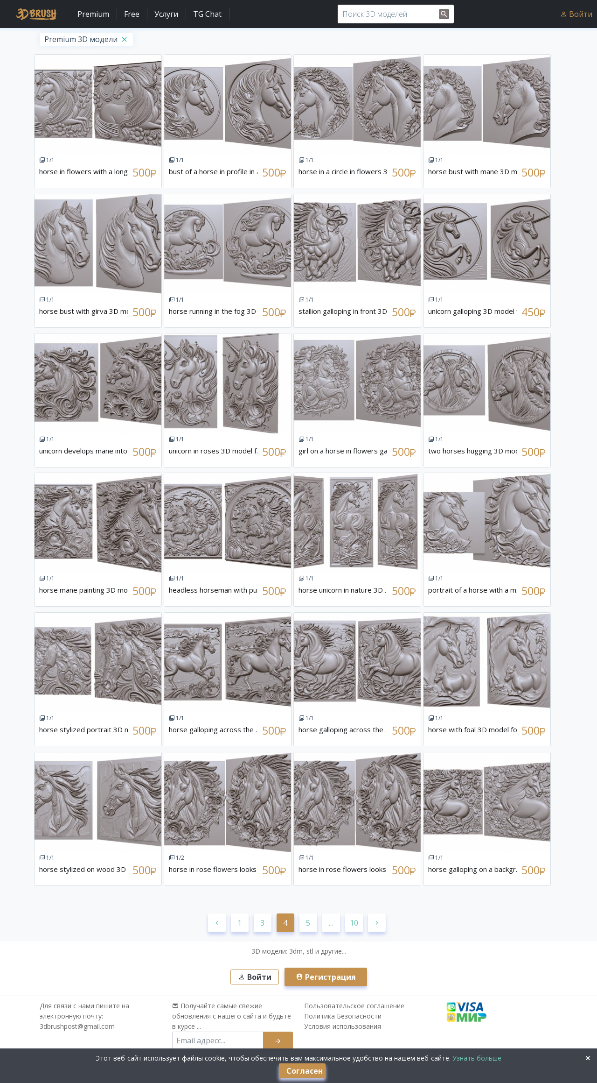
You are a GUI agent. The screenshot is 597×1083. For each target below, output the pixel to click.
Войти (576, 14)
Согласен (304, 1071)
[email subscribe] (218, 1040)
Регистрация (326, 977)
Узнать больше (476, 1058)
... (331, 923)
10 (354, 923)
